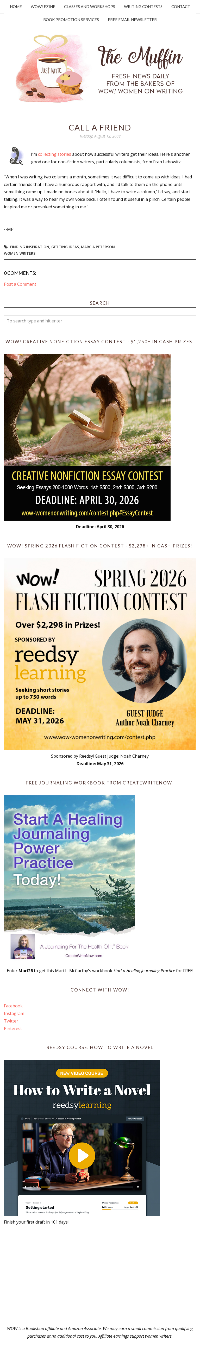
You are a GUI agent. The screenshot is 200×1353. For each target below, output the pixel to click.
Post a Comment (20, 284)
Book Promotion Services (71, 19)
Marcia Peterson (98, 246)
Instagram (14, 1013)
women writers (19, 253)
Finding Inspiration (29, 246)
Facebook (13, 1006)
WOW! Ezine (43, 6)
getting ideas (65, 246)
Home (16, 6)
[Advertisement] (100, 1275)
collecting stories (55, 154)
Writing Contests (143, 6)
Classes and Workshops (89, 6)
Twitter (11, 1021)
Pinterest (13, 1028)
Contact (180, 6)
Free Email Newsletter (132, 19)
